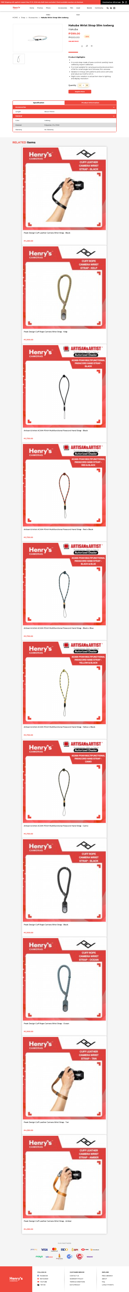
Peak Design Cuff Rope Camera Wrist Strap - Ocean (46, 1024)
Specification (38, 103)
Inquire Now (80, 91)
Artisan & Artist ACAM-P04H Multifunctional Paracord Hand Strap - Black (56, 431)
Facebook (42, 1276)
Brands (89, 8)
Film (71, 8)
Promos (40, 8)
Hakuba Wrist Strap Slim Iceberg (54, 18)
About (104, 1279)
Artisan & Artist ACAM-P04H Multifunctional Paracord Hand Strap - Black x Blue (59, 628)
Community (99, 8)
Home (32, 8)
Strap (23, 18)
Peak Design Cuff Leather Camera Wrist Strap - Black (47, 233)
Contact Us (74, 1276)
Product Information (90, 103)
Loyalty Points (107, 1285)
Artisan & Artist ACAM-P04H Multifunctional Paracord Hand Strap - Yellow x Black (59, 727)
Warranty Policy (76, 1279)
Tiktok (41, 1285)
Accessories (62, 8)
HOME (15, 18)
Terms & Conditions (77, 1282)
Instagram (42, 1279)
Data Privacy (75, 1285)
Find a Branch (107, 1276)
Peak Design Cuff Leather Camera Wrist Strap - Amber (47, 1221)
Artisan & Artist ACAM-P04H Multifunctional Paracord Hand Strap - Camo (56, 826)
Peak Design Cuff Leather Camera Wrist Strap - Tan (46, 1122)
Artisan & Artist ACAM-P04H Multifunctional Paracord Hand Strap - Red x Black (58, 529)
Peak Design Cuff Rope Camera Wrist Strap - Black (46, 925)
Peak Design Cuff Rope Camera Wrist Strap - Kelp (45, 332)
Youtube (42, 1282)
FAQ (103, 1282)
